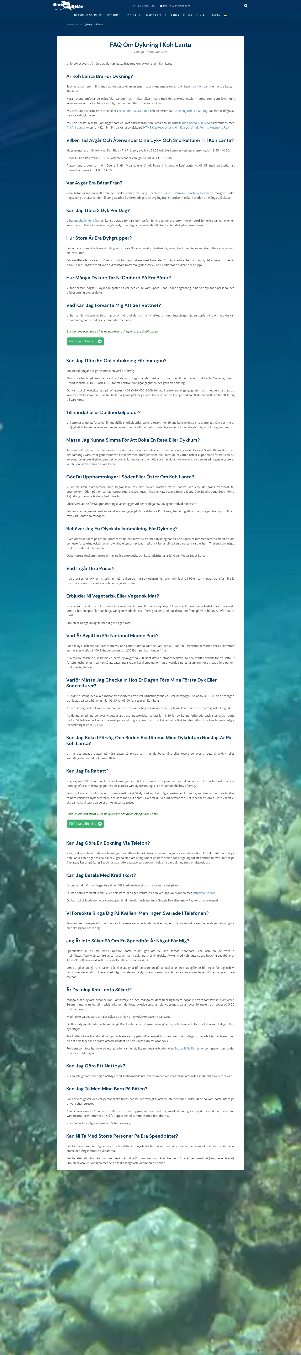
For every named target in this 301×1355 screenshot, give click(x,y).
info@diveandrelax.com (175, 6)
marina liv (144, 315)
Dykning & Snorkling (88, 15)
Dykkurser (115, 15)
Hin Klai (180, 127)
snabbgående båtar (87, 220)
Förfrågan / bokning (86, 341)
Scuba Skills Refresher (189, 1048)
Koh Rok (143, 111)
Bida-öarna (189, 123)
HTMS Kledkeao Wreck (158, 127)
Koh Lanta (172, 15)
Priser (187, 15)
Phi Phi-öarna (76, 127)
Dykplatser (134, 15)
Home (70, 24)
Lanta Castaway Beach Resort (184, 193)
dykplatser (227, 1000)
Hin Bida (204, 123)
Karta (216, 15)
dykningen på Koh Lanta (194, 86)
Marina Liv (153, 15)
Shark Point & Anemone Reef (210, 127)
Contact (202, 15)
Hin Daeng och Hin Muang (189, 111)
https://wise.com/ (205, 893)
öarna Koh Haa (127, 111)
